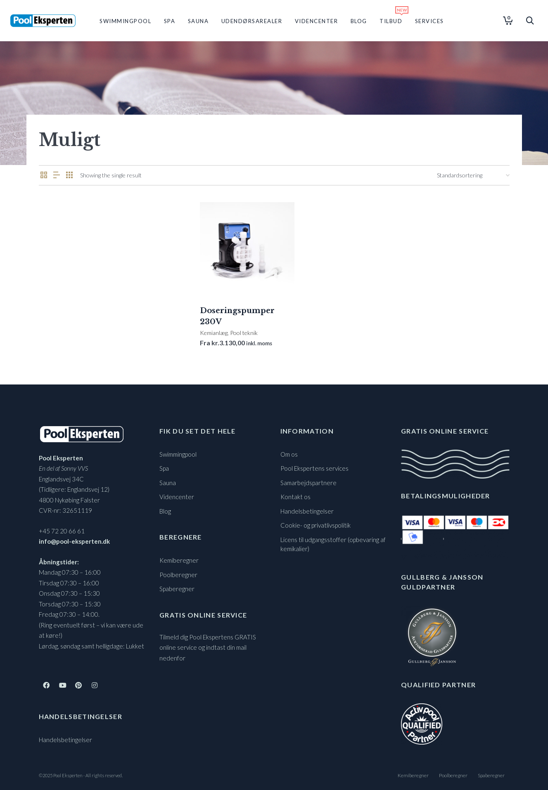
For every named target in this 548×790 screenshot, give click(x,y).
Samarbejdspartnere (308, 482)
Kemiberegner (179, 560)
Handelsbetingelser (65, 739)
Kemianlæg (214, 332)
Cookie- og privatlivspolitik (315, 525)
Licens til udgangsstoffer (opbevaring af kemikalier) (333, 544)
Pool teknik (244, 332)
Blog (165, 511)
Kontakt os (295, 496)
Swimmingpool (178, 454)
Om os (289, 454)
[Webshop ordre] (473, 175)
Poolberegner (178, 574)
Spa (164, 468)
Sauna (167, 482)
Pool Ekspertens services (314, 468)
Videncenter (176, 496)
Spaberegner (177, 588)
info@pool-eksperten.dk (74, 541)
